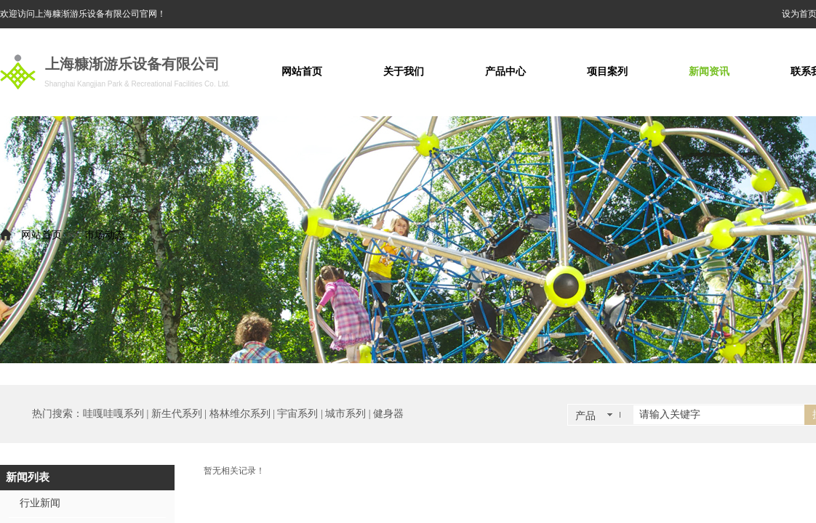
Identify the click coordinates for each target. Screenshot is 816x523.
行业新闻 (40, 503)
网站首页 (41, 235)
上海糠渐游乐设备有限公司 (132, 64)
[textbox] (718, 414)
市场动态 (104, 235)
